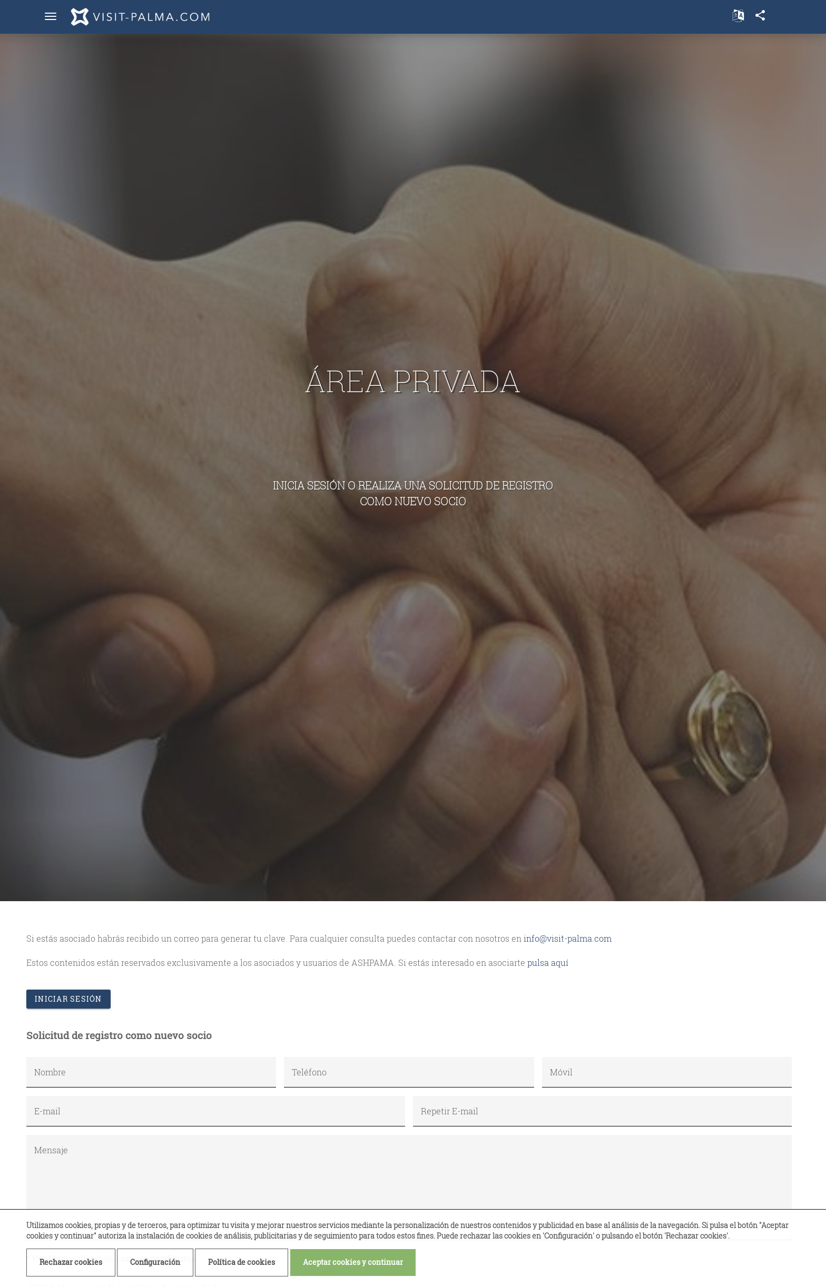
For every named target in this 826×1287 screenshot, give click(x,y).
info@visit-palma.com (568, 938)
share (760, 15)
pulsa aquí (547, 962)
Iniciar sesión (68, 999)
